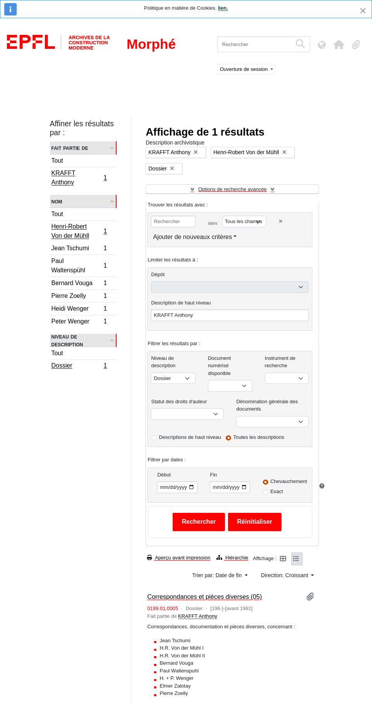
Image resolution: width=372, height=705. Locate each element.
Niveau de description (67, 340)
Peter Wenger (79, 322)
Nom (56, 201)
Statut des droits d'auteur (179, 401)
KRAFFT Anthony (79, 178)
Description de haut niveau (181, 303)
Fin (213, 475)
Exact (276, 491)
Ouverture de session (244, 69)
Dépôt (158, 274)
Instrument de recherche (280, 362)
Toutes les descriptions (259, 437)
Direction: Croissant (285, 575)
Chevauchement (288, 481)
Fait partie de (69, 147)
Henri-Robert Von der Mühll (79, 231)
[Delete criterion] (281, 221)
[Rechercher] (254, 44)
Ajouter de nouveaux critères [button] (192, 237)
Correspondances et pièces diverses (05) (204, 596)
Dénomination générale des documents (267, 405)
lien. (223, 8)
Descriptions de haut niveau (190, 437)
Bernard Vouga (79, 284)
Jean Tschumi (79, 249)
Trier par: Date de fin (217, 575)
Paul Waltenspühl (79, 265)
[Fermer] (363, 10)
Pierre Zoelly (79, 297)
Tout (57, 160)
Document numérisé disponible (219, 365)
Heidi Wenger (79, 309)
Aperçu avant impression (178, 558)
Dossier (79, 366)
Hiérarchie (232, 558)
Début (164, 475)
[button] (338, 44)
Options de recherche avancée (232, 189)
